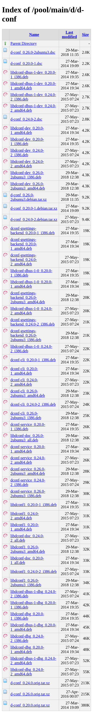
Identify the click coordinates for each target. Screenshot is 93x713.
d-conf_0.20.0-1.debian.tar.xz (33, 208)
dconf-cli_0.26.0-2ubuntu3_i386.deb (25, 415)
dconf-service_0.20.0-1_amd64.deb (27, 449)
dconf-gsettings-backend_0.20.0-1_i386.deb (32, 230)
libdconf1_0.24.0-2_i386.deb (33, 571)
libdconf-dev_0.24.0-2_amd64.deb (27, 163)
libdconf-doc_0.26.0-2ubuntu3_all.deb (27, 437)
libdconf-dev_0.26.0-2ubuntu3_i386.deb (27, 175)
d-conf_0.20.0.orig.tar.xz (30, 705)
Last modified (69, 34)
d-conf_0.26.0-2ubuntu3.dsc (32, 52)
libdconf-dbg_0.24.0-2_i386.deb (27, 638)
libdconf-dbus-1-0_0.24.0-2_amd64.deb (31, 310)
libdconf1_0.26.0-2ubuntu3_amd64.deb (27, 549)
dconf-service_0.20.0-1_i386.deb (27, 426)
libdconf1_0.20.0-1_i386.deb (33, 505)
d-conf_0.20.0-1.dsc (26, 63)
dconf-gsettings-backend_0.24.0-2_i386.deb (32, 322)
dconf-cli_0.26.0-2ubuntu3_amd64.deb (27, 393)
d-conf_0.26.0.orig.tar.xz (30, 694)
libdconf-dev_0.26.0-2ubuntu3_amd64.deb (27, 186)
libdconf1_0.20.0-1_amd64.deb (24, 527)
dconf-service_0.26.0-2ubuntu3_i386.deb (27, 493)
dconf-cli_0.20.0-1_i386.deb (33, 360)
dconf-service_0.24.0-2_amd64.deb (27, 460)
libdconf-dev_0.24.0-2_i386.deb (27, 152)
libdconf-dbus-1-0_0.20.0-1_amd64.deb (31, 284)
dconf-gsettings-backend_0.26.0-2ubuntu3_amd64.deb (27, 297)
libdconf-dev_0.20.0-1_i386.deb (27, 141)
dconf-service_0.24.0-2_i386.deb (27, 482)
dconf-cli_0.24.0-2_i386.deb (33, 404)
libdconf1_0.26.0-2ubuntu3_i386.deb (25, 582)
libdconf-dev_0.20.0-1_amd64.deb (27, 130)
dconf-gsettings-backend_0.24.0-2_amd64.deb (23, 259)
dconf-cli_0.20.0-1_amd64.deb (24, 371)
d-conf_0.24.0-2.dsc (26, 119)
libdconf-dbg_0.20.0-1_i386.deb (27, 616)
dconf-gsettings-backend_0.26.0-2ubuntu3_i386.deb (25, 335)
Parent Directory (23, 43)
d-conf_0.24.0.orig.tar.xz (30, 683)
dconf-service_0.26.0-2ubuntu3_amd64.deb (27, 471)
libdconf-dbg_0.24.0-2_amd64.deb (27, 671)
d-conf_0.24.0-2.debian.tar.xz (33, 219)
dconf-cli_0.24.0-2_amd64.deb (24, 382)
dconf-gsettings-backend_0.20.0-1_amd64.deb (23, 244)
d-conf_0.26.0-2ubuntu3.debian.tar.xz (28, 197)
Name (34, 34)
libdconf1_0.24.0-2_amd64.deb (24, 515)
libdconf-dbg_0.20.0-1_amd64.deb (27, 649)
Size (85, 34)
